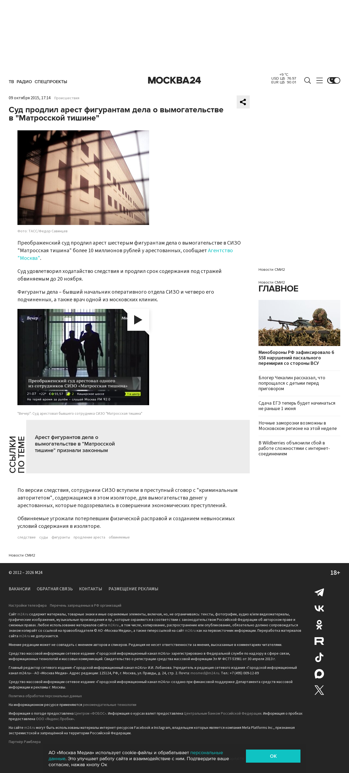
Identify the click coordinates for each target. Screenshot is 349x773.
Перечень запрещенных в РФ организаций (85, 605)
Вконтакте (319, 608)
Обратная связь (55, 589)
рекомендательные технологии (109, 705)
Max (319, 673)
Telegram (319, 591)
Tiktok (319, 657)
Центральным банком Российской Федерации (222, 713)
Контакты (90, 589)
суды (43, 537)
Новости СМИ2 (22, 555)
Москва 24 (174, 80)
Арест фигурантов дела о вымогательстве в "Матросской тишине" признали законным (75, 444)
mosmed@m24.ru (205, 673)
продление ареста (89, 537)
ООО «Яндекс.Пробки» (55, 719)
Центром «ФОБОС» (90, 713)
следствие (26, 537)
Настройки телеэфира (28, 605)
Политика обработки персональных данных (45, 696)
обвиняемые (119, 537)
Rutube (319, 641)
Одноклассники (319, 624)
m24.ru (22, 614)
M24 (39, 573)
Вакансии (20, 589)
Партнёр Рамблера (25, 742)
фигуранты (61, 537)
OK (273, 756)
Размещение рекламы (133, 589)
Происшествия (66, 98)
